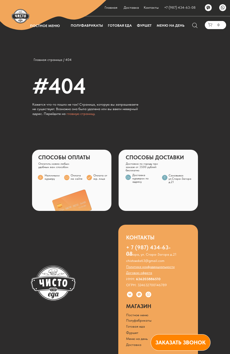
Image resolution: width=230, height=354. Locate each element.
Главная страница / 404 (53, 60)
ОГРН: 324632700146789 (146, 285)
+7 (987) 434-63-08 (180, 7)
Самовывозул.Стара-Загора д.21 (180, 179)
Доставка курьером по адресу (140, 178)
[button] (181, 342)
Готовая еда (135, 326)
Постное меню (137, 315)
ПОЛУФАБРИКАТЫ (87, 25)
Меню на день (137, 339)
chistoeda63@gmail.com (145, 261)
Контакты (151, 7)
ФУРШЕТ (144, 25)
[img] (164, 177)
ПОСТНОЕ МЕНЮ (45, 26)
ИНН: (143, 279)
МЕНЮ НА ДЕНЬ (170, 25)
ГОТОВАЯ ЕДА (120, 25)
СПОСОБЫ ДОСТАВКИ (155, 157)
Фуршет (132, 333)
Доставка (131, 7)
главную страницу (80, 114)
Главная (111, 7)
